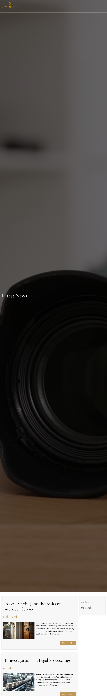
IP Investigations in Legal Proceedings (37, 660)
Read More (68, 643)
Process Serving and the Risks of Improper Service (32, 606)
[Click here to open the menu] (103, 6)
